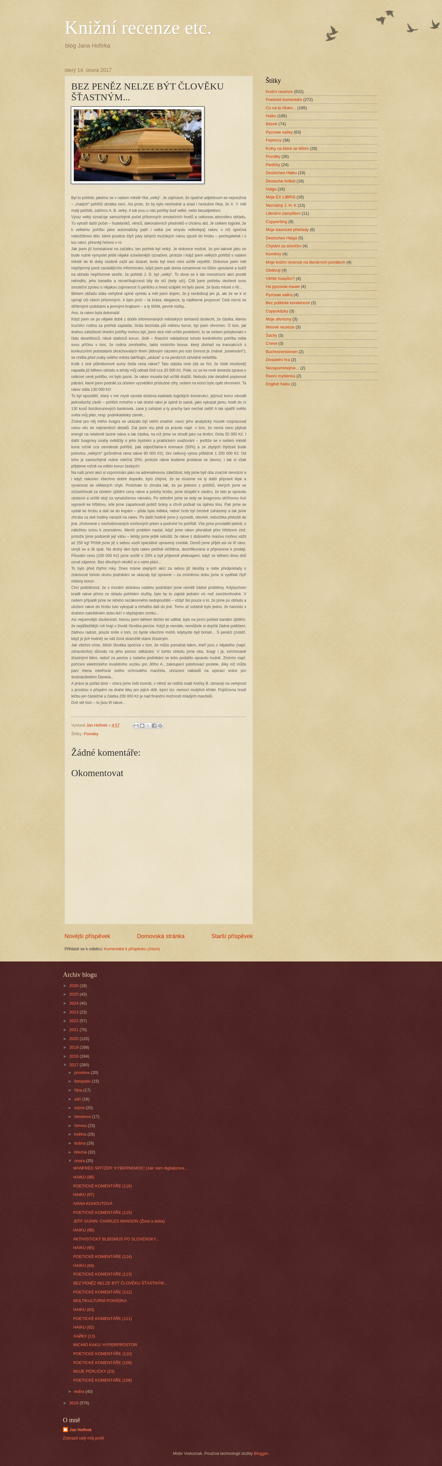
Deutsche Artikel (280, 181)
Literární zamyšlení (283, 213)
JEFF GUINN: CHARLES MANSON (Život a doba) (119, 1221)
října (78, 1090)
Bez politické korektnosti (288, 302)
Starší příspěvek (232, 936)
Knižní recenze (279, 91)
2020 (74, 1038)
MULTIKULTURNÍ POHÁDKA (100, 1300)
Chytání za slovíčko (283, 245)
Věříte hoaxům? (280, 278)
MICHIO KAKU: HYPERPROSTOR (105, 1344)
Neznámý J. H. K (281, 205)
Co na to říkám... (281, 107)
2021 (74, 1029)
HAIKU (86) (83, 1230)
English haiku (278, 384)
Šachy (271, 335)
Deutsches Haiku (281, 172)
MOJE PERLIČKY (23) (93, 1371)
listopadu (83, 1081)
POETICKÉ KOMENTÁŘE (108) (102, 1380)
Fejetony (273, 140)
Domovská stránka (161, 936)
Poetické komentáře (284, 99)
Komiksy (273, 253)
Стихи (271, 343)
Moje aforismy (278, 319)
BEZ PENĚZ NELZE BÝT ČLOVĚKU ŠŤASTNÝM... (120, 1283)
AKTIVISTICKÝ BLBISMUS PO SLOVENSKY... (116, 1239)
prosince (82, 1072)
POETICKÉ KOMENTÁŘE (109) (102, 1362)
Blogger (261, 1453)
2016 (74, 1402)
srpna (80, 1107)
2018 (74, 1056)
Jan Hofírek (80, 1429)
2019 (74, 1047)
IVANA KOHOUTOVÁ (92, 1203)
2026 (74, 985)
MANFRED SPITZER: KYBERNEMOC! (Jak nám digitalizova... (130, 1168)
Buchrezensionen (282, 351)
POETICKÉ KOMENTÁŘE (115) (102, 1212)
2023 (74, 1012)
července (83, 1116)
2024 (74, 1003)
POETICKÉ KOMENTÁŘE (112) (102, 1292)
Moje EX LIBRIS (280, 197)
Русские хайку (279, 132)
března (81, 1152)
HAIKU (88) (83, 1177)
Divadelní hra (278, 359)
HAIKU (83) (83, 1309)
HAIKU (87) (83, 1194)
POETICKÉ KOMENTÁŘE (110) (102, 1353)
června (81, 1125)
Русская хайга (279, 294)
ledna (79, 1391)
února (80, 1160)
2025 (74, 994)
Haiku (271, 115)
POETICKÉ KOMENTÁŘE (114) (102, 1256)
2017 (74, 1064)
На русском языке (283, 286)
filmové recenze (280, 327)
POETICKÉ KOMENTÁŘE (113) (102, 1274)
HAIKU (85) (83, 1247)
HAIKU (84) (83, 1265)
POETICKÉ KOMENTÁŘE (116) (102, 1186)
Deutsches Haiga (281, 237)
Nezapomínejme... (282, 368)
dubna (80, 1143)
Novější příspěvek (87, 936)
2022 (74, 1020)
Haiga (271, 189)
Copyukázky (277, 311)
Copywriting (276, 221)
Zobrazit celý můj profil (83, 1438)
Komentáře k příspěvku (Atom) (132, 948)
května (81, 1134)
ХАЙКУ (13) (84, 1336)
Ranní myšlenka (280, 376)
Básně (272, 123)
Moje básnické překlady (287, 229)
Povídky (91, 733)
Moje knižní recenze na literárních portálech (305, 262)
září (78, 1099)
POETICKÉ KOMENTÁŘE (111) (102, 1318)
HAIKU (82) (83, 1327)
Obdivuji (273, 270)
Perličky (273, 164)
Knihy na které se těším (287, 148)
